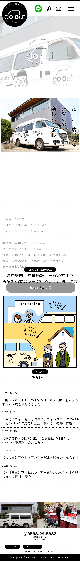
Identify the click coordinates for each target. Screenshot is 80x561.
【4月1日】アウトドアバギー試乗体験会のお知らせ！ (40, 457)
